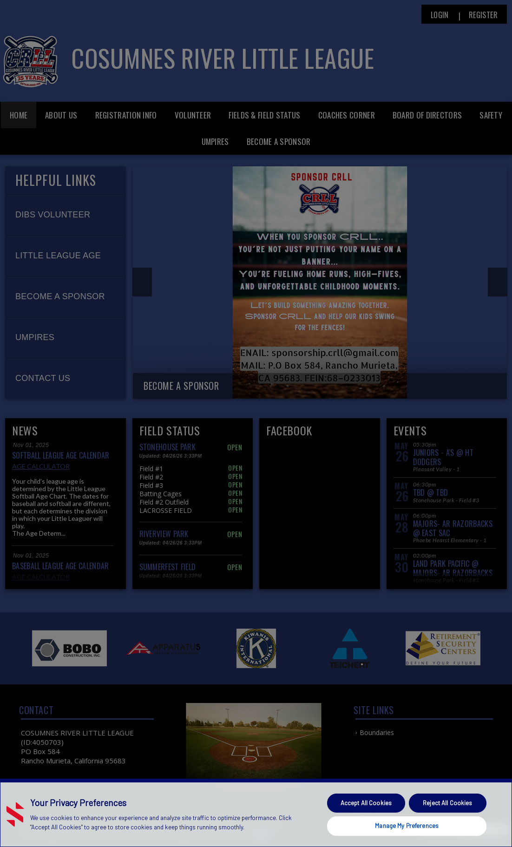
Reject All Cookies (447, 803)
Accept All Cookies (366, 803)
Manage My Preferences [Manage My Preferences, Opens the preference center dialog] (407, 825)
